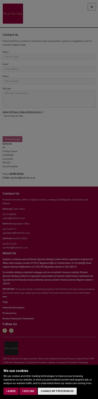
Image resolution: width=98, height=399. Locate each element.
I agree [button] (11, 391)
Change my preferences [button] (57, 391)
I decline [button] (28, 391)
